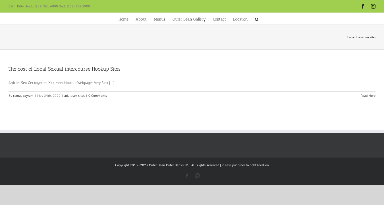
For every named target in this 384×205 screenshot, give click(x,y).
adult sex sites (74, 95)
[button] (298, 18)
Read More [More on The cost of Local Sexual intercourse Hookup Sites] (368, 95)
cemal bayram (23, 95)
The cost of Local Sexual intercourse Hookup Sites (65, 69)
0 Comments (97, 95)
